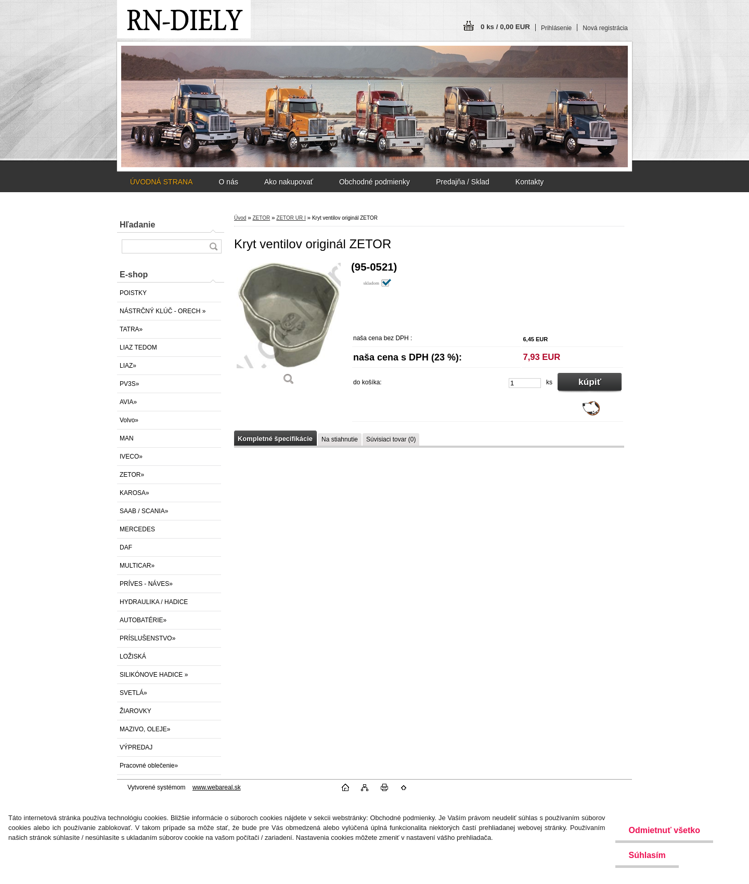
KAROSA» (134, 493)
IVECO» (131, 456)
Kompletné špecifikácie (275, 439)
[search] (213, 246)
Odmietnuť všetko (664, 830)
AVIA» (128, 402)
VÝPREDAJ (136, 747)
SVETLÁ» (133, 693)
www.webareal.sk (216, 787)
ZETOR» (132, 474)
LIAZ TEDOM (138, 347)
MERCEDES (137, 529)
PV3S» (129, 383)
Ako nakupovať (288, 182)
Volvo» (129, 420)
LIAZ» (128, 365)
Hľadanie (137, 224)
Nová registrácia (605, 28)
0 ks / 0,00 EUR (505, 27)
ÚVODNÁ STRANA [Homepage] (161, 182)
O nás (228, 182)
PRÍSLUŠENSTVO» (147, 638)
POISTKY (133, 293)
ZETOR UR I (290, 218)
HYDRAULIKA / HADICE (154, 602)
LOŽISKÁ (133, 656)
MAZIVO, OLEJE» (145, 729)
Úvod (240, 218)
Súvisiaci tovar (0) (391, 439)
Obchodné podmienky (374, 182)
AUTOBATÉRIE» (143, 620)
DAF (126, 547)
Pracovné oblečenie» (149, 765)
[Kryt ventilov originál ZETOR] (289, 327)
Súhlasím (646, 855)
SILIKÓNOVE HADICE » (154, 674)
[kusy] (525, 383)
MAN (127, 438)
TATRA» (131, 329)
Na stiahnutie (339, 439)
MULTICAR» (137, 565)
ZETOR (261, 218)
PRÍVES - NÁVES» (146, 583)
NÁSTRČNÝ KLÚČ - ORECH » (162, 311)
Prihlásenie (556, 28)
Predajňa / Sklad (462, 182)
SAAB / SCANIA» (144, 511)
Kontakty (529, 182)
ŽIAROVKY (135, 711)
